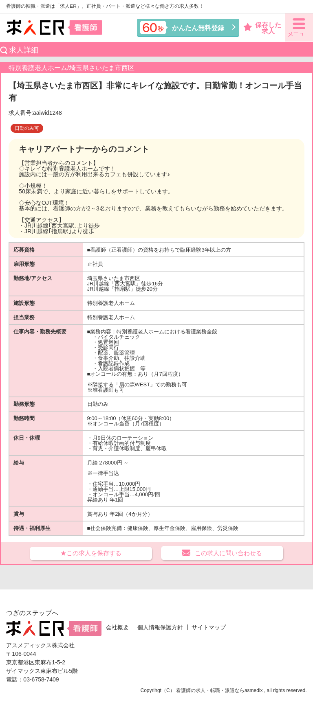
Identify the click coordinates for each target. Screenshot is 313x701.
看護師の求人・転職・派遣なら (210, 690)
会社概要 (117, 627)
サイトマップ (209, 627)
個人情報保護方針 (160, 627)
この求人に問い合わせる (228, 553)
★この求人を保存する (90, 553)
